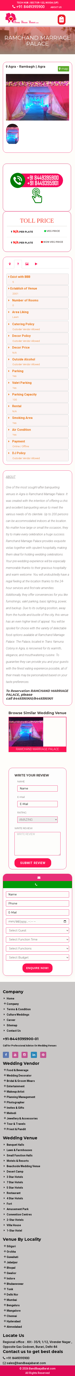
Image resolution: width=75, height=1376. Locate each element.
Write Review (23, 828)
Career (11, 1020)
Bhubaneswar (15, 1283)
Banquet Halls (15, 1144)
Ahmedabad (14, 1326)
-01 (35, 1039)
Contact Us (14, 1030)
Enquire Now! (37, 968)
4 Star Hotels (15, 1198)
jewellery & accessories (22, 1118)
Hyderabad (14, 1321)
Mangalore (14, 1310)
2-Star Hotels (15, 1219)
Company (13, 1003)
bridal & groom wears (21, 1080)
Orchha (11, 1251)
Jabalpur (12, 1262)
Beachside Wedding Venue (23, 1166)
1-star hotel (14, 1230)
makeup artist (15, 1091)
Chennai (12, 1316)
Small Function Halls (20, 1155)
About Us (56, 7)
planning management (21, 1097)
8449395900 (21, 1039)
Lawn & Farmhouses (19, 1150)
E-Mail (21, 796)
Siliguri (11, 1246)
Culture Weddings (18, 1014)
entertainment (16, 1086)
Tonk (10, 1289)
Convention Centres (19, 1214)
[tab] (10, 264)
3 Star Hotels (15, 1176)
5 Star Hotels (15, 1187)
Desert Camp (15, 1171)
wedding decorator (19, 1075)
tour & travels (16, 1123)
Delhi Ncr (12, 1294)
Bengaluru (13, 1305)
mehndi (11, 1113)
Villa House (14, 1225)
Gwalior (11, 1273)
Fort (9, 1203)
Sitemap (12, 1025)
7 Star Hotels (15, 1182)
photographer (16, 1102)
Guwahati (12, 1257)
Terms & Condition (19, 1009)
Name (21, 781)
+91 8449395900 (28, 6)
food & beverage (17, 1070)
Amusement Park (18, 1209)
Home (10, 998)
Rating (21, 812)
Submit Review (32, 863)
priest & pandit (16, 1129)
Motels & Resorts (18, 1160)
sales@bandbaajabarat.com (24, 1363)
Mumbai (12, 1299)
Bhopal (11, 1267)
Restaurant (14, 1193)
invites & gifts (15, 1107)
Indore (11, 1278)
